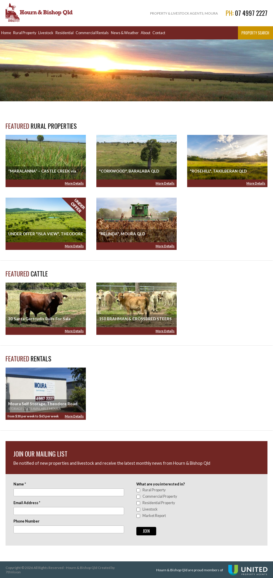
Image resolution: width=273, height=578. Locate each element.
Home (6, 33)
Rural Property (24, 33)
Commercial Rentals (92, 33)
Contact (158, 33)
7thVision (13, 572)
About (145, 33)
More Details (74, 183)
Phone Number (26, 521)
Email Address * (26, 503)
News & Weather (125, 33)
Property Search (255, 33)
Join (146, 531)
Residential (64, 33)
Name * (19, 484)
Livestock (45, 33)
